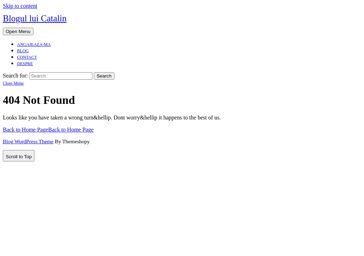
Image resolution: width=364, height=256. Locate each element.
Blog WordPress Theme (28, 141)
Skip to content (20, 6)
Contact (27, 57)
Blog (23, 50)
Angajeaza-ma (34, 44)
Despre (25, 63)
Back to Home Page (48, 130)
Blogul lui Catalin (34, 18)
